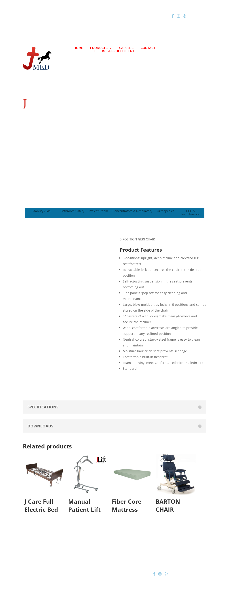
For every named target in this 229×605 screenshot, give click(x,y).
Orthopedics (165, 211)
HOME (78, 48)
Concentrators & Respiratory (132, 211)
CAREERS (126, 48)
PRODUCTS (99, 48)
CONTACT (148, 48)
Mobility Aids (41, 211)
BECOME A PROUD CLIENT (114, 51)
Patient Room (98, 211)
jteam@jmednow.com (117, 16)
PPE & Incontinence (190, 213)
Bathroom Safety (72, 211)
